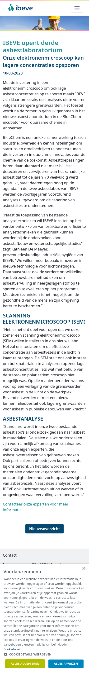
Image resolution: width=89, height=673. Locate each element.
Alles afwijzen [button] (66, 664)
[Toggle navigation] (77, 8)
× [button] (83, 569)
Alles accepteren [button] (25, 664)
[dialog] (44, 618)
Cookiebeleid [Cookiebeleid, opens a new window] (13, 649)
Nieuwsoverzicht (44, 528)
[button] (44, 654)
